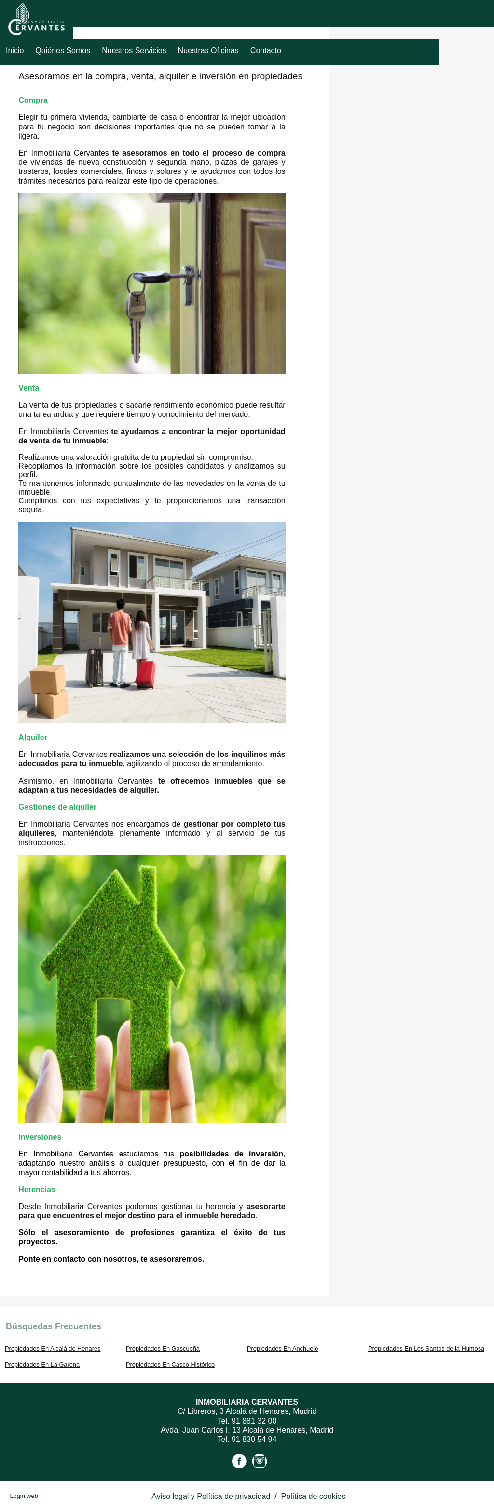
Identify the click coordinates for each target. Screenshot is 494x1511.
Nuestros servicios (134, 50)
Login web (24, 1495)
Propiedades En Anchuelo (282, 1348)
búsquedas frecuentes (53, 1326)
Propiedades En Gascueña (163, 1348)
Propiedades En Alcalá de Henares (52, 1348)
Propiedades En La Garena (42, 1364)
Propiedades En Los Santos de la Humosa (426, 1348)
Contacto (265, 50)
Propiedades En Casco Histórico (170, 1364)
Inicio (15, 50)
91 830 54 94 (254, 1439)
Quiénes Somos (62, 50)
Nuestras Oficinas (208, 50)
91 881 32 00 (254, 1421)
